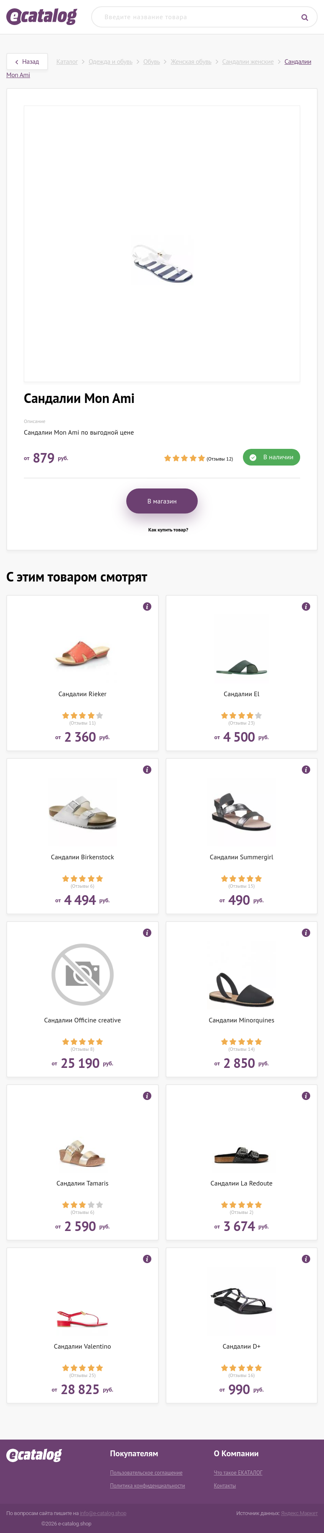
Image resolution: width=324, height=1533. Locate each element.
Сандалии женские (248, 61)
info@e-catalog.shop (103, 1513)
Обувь (151, 61)
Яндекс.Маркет (299, 1513)
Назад (27, 61)
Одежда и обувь (111, 61)
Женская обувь (191, 61)
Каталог (67, 61)
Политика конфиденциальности (147, 1485)
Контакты (225, 1485)
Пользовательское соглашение (146, 1472)
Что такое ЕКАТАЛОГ (238, 1472)
